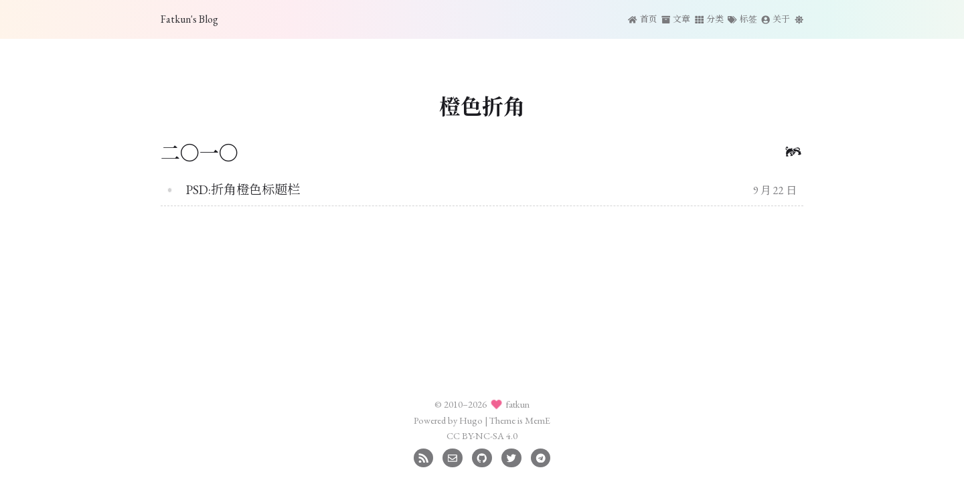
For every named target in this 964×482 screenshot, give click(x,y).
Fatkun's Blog (189, 19)
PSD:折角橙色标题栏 (243, 189)
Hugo (471, 420)
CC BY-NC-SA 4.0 (482, 435)
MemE (537, 420)
